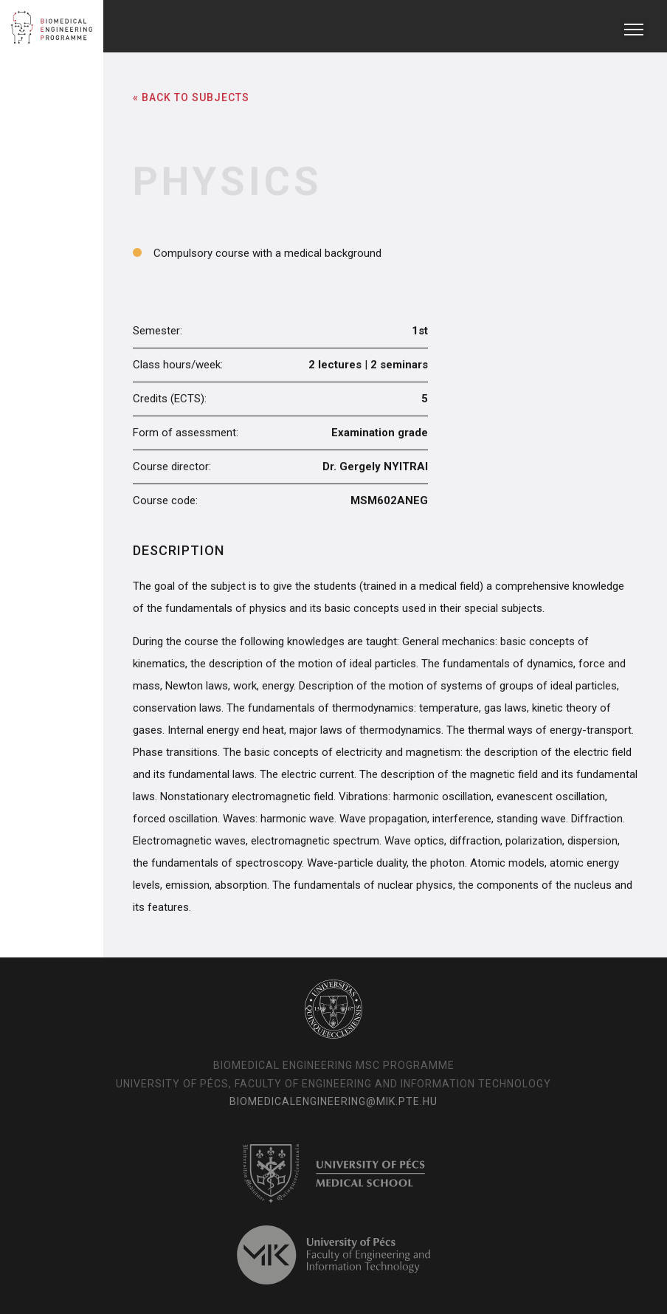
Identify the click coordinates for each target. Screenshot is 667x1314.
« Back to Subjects (191, 97)
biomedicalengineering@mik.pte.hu (333, 1101)
